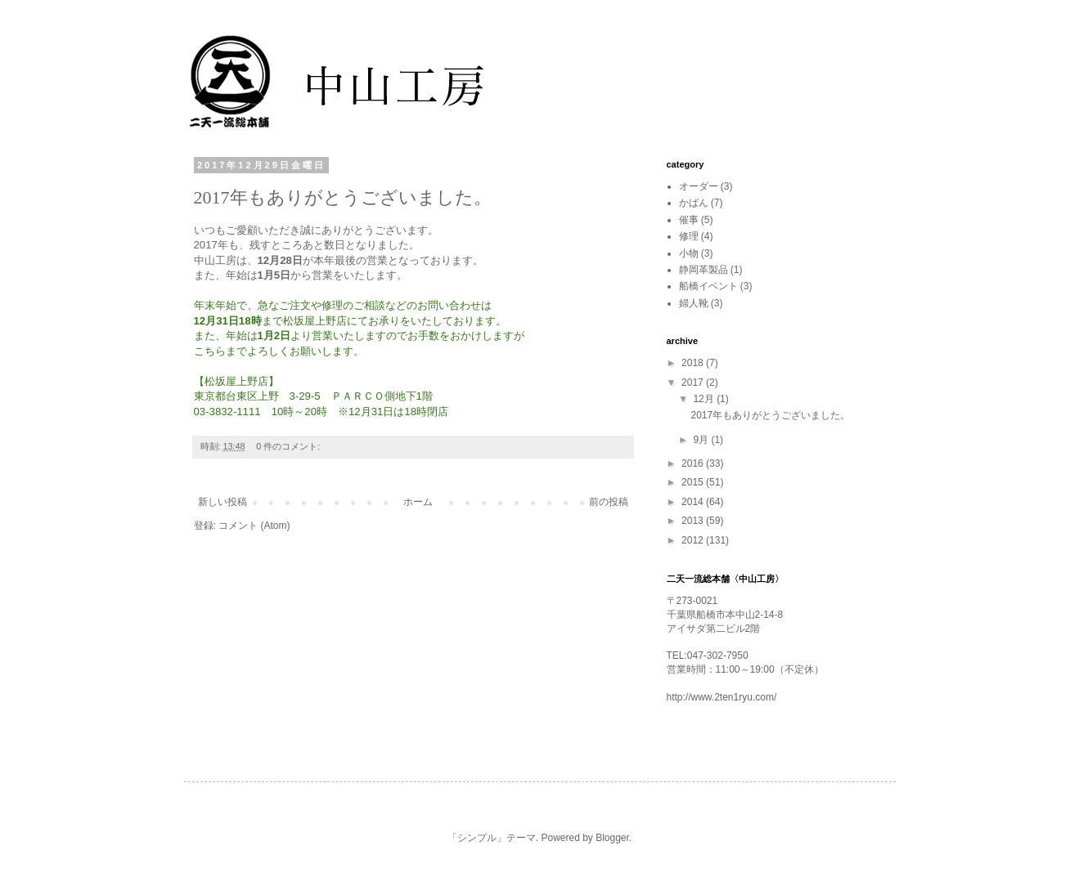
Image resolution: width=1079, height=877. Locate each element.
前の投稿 (608, 502)
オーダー (698, 186)
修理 (689, 236)
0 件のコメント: (289, 446)
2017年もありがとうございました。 (343, 197)
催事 (689, 220)
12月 (705, 399)
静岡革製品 (703, 269)
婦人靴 (693, 303)
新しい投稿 (222, 502)
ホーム (418, 502)
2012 (693, 540)
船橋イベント (708, 286)
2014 (693, 502)
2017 (693, 382)
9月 (702, 439)
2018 (693, 363)
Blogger (612, 837)
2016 (693, 463)
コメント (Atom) (254, 525)
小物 (689, 253)
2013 (693, 520)
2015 (693, 482)
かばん (693, 202)
